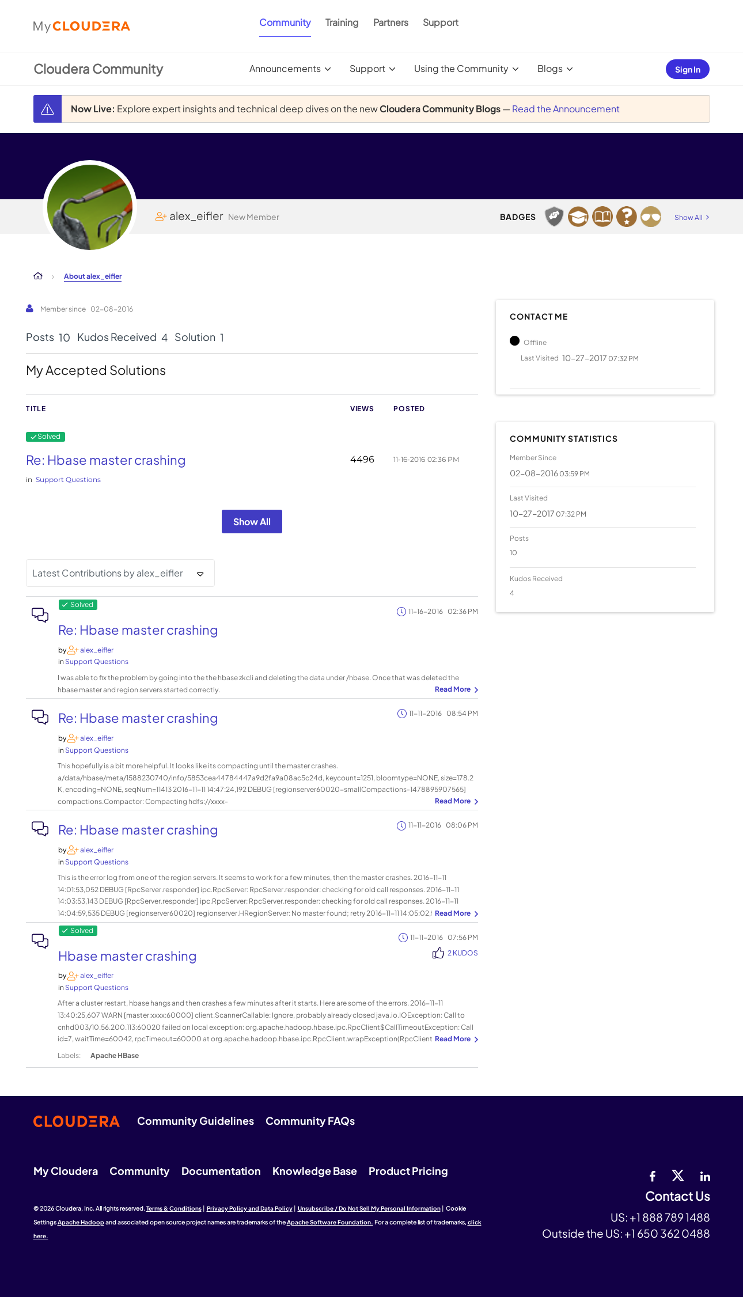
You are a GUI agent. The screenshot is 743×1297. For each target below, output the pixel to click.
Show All (252, 521)
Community (285, 22)
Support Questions (68, 479)
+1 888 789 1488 (670, 1217)
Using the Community (461, 68)
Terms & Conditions (174, 1208)
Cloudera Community (98, 68)
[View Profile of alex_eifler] (96, 650)
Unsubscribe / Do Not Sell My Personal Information (369, 1208)
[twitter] (678, 1175)
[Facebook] (652, 1175)
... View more (455, 690)
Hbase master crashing (127, 955)
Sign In (687, 69)
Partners (390, 22)
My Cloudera (65, 1170)
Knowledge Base (314, 1170)
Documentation (221, 1170)
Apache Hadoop (81, 1222)
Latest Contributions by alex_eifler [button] (107, 573)
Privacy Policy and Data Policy (250, 1208)
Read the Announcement (566, 109)
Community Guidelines (195, 1120)
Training (342, 22)
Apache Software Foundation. (330, 1222)
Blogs (550, 68)
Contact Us (677, 1196)
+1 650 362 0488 (667, 1233)
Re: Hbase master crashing (106, 460)
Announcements (285, 68)
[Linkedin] (705, 1175)
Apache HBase (114, 1055)
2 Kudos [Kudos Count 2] (463, 953)
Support (440, 22)
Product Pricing (408, 1170)
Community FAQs (310, 1120)
